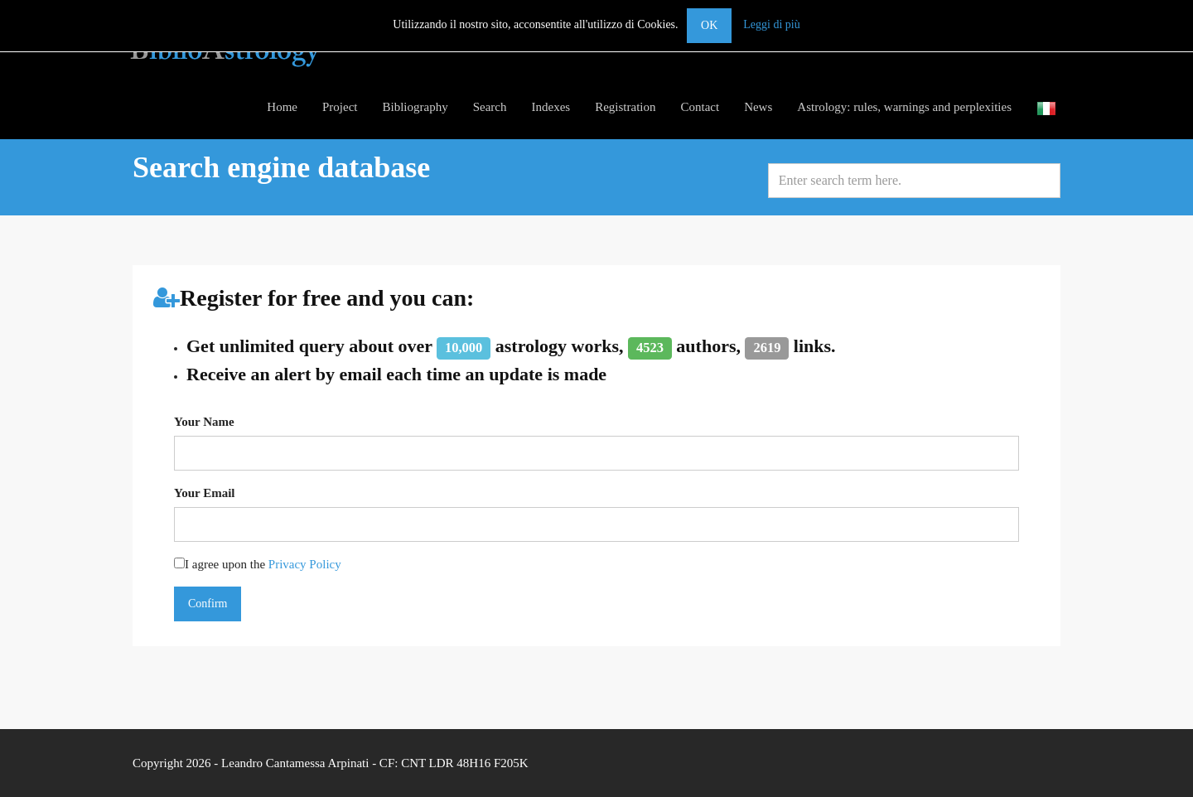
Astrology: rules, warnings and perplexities (904, 107)
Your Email (204, 493)
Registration (625, 107)
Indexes (550, 107)
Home (282, 107)
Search (490, 107)
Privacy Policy (304, 564)
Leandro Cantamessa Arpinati (295, 763)
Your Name (204, 421)
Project (340, 107)
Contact (699, 107)
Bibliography (415, 107)
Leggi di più (771, 24)
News (758, 107)
